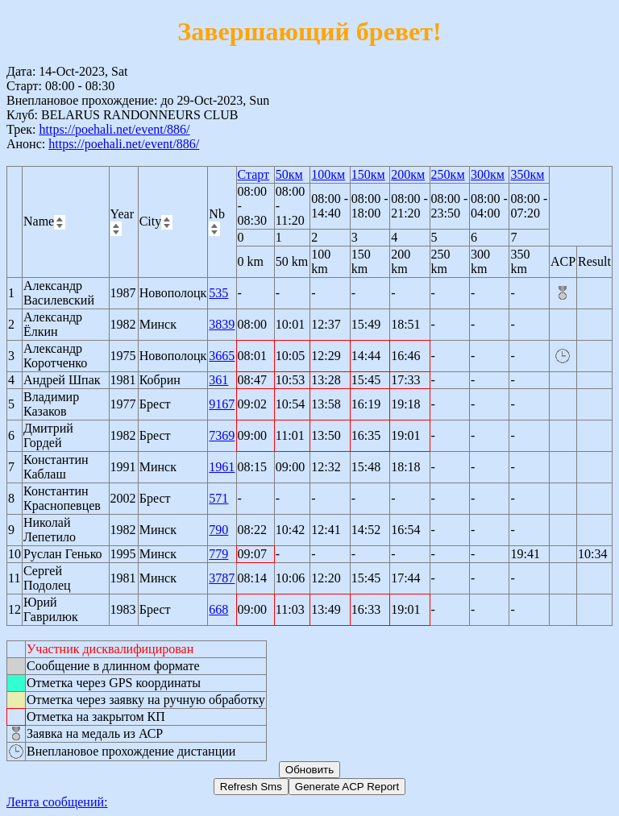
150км (368, 174)
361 (218, 380)
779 (218, 554)
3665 (222, 355)
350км (527, 174)
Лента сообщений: (57, 802)
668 (218, 609)
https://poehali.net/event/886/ (114, 129)
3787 (222, 578)
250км (448, 174)
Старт (254, 174)
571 (218, 498)
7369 (222, 435)
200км (408, 174)
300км (488, 174)
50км (289, 174)
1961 (222, 467)
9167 (222, 404)
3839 (222, 324)
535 (218, 293)
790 (218, 529)
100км (328, 174)
